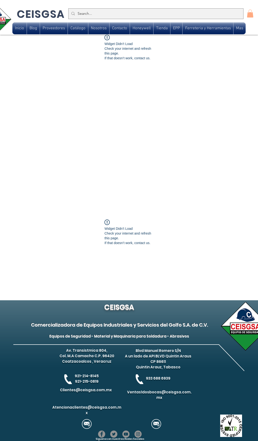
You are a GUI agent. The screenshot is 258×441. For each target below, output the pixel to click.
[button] (250, 13)
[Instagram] (138, 434)
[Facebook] (101, 434)
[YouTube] (125, 434)
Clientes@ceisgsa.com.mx (86, 389)
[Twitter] (113, 434)
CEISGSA (41, 14)
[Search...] (155, 14)
